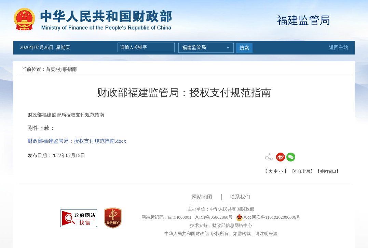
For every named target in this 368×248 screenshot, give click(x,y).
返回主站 (338, 47)
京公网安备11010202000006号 (268, 217)
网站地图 (202, 197)
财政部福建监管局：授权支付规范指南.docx (77, 141)
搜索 (244, 47)
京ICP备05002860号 (213, 217)
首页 (50, 69)
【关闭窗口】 (328, 171)
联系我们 (240, 197)
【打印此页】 (302, 171)
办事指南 (67, 69)
